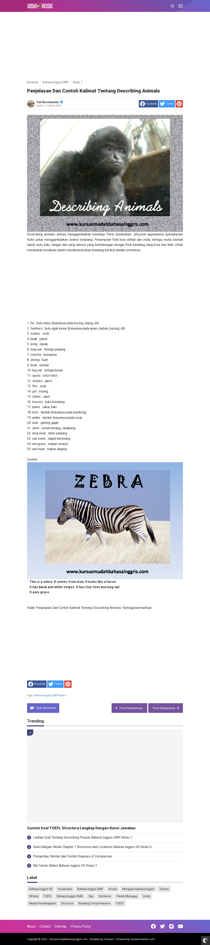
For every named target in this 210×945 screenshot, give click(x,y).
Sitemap (60, 926)
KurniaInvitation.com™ (143, 939)
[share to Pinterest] (179, 103)
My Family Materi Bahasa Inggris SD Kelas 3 (65, 865)
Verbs (146, 896)
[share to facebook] (148, 103)
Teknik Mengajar (127, 896)
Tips (91, 896)
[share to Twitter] (167, 103)
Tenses (164, 889)
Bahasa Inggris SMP (45, 695)
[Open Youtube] (180, 926)
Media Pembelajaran (42, 903)
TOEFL (47, 896)
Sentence (105, 896)
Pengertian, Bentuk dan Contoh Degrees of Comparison (72, 856)
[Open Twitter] (162, 926)
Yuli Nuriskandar (50, 102)
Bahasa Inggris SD (40, 889)
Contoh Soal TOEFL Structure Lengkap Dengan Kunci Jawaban (81, 828)
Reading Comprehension (95, 903)
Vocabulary (65, 889)
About (31, 926)
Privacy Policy (81, 926)
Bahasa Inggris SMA (70, 896)
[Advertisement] (105, 46)
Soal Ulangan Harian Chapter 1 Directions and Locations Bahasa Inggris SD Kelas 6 (92, 847)
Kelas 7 (62, 695)
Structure (67, 903)
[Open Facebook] (153, 926)
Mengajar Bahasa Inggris (138, 889)
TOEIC (120, 903)
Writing (33, 896)
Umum (112, 889)
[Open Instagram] (171, 926)
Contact (45, 926)
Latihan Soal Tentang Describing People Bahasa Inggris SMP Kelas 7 (82, 837)
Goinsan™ (109, 939)
